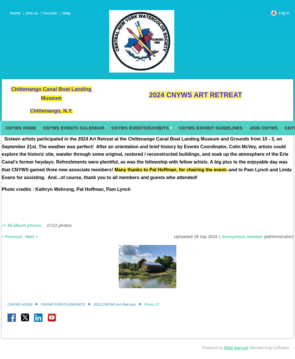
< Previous (12, 236)
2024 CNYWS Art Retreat (114, 304)
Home (15, 13)
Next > (31, 236)
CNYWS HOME (20, 304)
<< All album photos (21, 225)
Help (66, 13)
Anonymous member (242, 236)
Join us (32, 13)
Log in (284, 12)
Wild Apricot (236, 347)
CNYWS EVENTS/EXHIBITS (63, 304)
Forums (50, 13)
